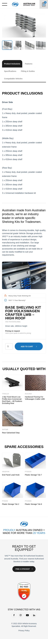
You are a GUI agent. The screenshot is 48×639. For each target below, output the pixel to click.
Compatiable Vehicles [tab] (13, 79)
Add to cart (27, 346)
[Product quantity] (9, 346)
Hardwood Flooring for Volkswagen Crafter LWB (35, 398)
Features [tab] (28, 64)
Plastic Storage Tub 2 (10, 504)
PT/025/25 (28, 471)
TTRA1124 (5, 394)
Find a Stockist (22, 569)
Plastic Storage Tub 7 (33, 475)
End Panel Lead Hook (10, 475)
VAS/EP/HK (5, 471)
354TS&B (5, 429)
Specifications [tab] (10, 71)
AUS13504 (28, 394)
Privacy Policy (24, 631)
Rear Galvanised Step (11, 433)
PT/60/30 (5, 501)
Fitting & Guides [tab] (28, 71)
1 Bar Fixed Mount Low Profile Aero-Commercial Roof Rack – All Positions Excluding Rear (12, 400)
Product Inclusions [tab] (12, 64)
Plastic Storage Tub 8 (33, 504)
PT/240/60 (28, 501)
